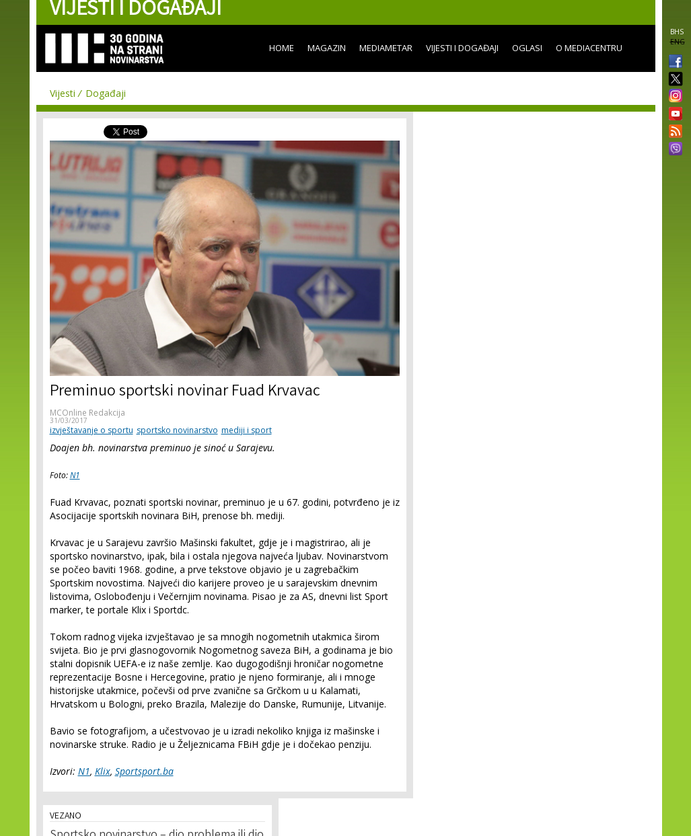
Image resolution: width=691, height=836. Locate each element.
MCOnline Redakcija (87, 412)
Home (281, 48)
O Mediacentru (589, 48)
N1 (75, 475)
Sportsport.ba (144, 771)
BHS (677, 31)
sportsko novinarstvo (177, 430)
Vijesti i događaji (462, 48)
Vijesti (62, 93)
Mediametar (385, 48)
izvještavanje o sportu (91, 430)
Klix (102, 771)
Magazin (326, 48)
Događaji (105, 93)
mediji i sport (246, 430)
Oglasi (527, 48)
